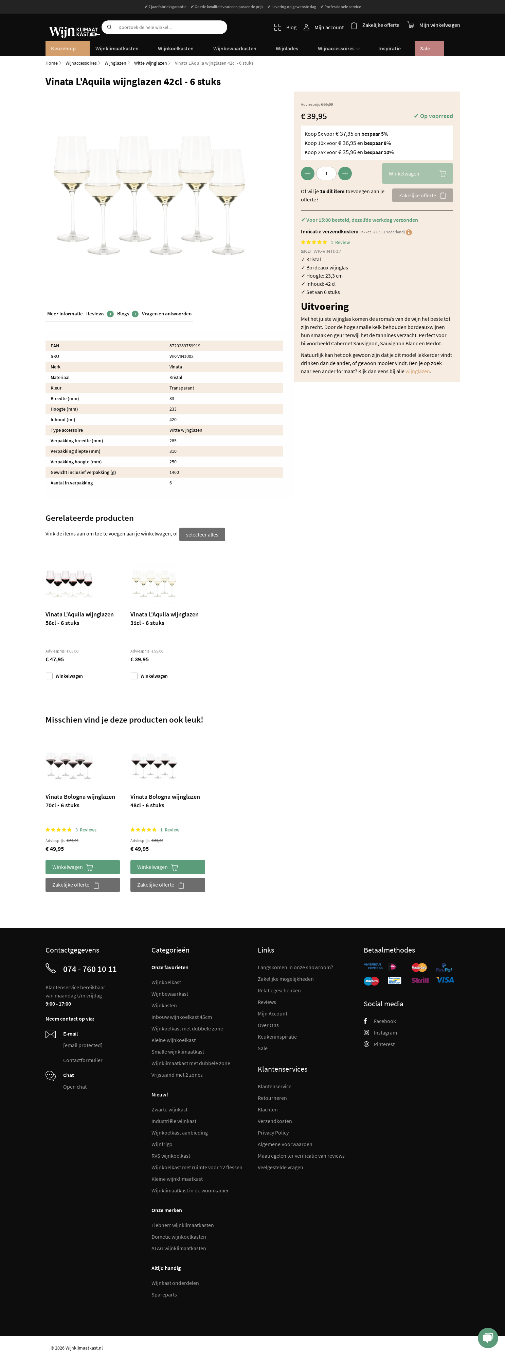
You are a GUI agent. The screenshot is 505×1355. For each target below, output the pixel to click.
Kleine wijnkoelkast (173, 1038)
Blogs (128, 315)
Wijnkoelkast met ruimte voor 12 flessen (196, 1165)
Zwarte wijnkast (169, 1107)
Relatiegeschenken (279, 988)
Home (52, 64)
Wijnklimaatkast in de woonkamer (190, 1188)
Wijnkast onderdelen (175, 1281)
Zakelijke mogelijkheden (286, 977)
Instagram (380, 1030)
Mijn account (331, 27)
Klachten (268, 1107)
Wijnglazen (115, 64)
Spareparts (164, 1292)
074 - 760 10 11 (90, 967)
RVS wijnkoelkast (170, 1154)
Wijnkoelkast (166, 980)
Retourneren (272, 1096)
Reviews (100, 315)
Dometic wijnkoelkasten (178, 1235)
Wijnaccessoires (81, 64)
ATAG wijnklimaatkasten (178, 1246)
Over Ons (268, 1023)
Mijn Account (272, 1011)
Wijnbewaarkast (169, 992)
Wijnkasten (164, 1003)
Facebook (380, 1019)
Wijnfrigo (162, 1142)
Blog (288, 27)
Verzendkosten (275, 1119)
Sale (263, 1046)
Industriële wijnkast (173, 1119)
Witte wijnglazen (150, 64)
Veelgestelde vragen (280, 1165)
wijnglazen (417, 371)
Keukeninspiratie (277, 1034)
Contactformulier (83, 1058)
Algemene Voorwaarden (285, 1142)
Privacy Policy (273, 1130)
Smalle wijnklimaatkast (177, 1049)
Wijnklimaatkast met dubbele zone (190, 1061)
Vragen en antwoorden (167, 315)
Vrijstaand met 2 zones (177, 1073)
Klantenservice (274, 1084)
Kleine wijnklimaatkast (177, 1177)
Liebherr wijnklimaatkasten (182, 1223)
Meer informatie (65, 315)
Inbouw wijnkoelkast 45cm (181, 1015)
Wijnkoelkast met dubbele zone (187, 1026)
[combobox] (165, 27)
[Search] (108, 27)
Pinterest (379, 1042)
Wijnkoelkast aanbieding (179, 1130)
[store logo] (71, 23)
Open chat (75, 1084)
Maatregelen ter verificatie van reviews (301, 1154)
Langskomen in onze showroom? (295, 965)
